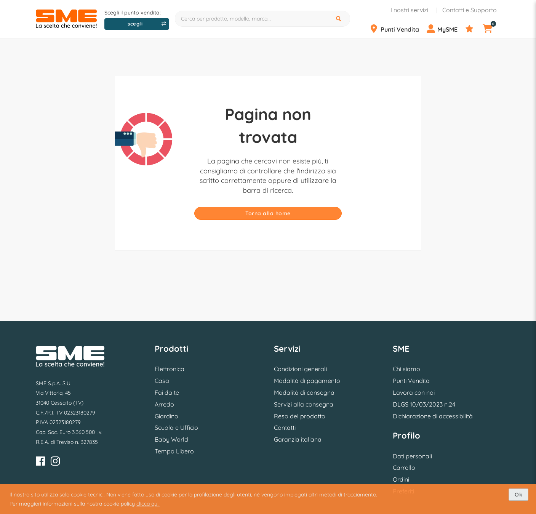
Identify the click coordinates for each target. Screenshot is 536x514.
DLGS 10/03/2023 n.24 (424, 404)
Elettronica (169, 369)
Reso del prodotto (299, 416)
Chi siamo (406, 369)
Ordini (401, 479)
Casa (162, 380)
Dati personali (412, 456)
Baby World (171, 439)
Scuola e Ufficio (176, 427)
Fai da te (167, 392)
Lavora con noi (414, 392)
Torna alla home (268, 213)
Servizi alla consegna (303, 404)
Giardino (166, 416)
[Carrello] (492, 29)
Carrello (404, 467)
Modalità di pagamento (307, 380)
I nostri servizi (409, 10)
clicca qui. (148, 503)
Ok (518, 494)
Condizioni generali (300, 369)
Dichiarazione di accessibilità (433, 416)
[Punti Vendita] (397, 29)
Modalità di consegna (304, 392)
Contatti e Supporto (469, 10)
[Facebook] (40, 462)
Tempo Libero (174, 451)
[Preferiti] (473, 29)
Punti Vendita (411, 380)
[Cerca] (339, 18)
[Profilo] (445, 29)
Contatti (285, 427)
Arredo (164, 404)
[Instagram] (55, 462)
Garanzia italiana (298, 439)
